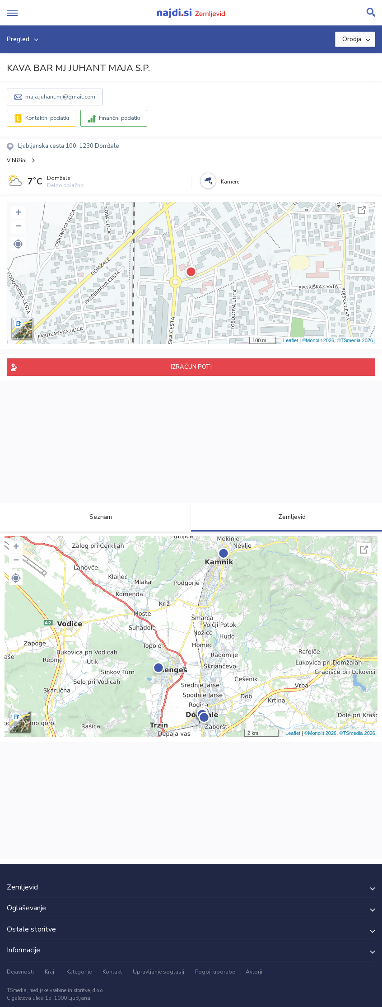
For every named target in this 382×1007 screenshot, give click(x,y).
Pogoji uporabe (215, 971)
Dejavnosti (20, 971)
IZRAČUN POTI (191, 367)
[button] (18, 244)
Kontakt (112, 971)
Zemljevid (287, 517)
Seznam (95, 517)
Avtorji (254, 971)
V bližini (17, 160)
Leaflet (290, 340)
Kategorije (79, 971)
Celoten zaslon (361, 210)
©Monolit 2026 (318, 340)
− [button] (18, 227)
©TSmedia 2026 (355, 340)
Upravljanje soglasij (158, 971)
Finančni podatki (119, 118)
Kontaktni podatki (47, 118)
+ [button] (18, 213)
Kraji (50, 971)
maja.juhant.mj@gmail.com (60, 96)
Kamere (230, 181)
